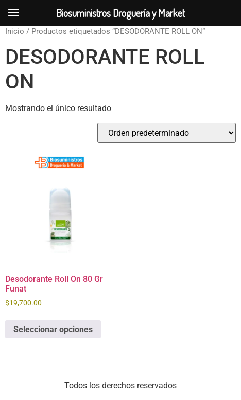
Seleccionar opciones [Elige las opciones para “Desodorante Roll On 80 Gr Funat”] (53, 329)
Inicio (14, 31)
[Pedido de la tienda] (166, 133)
